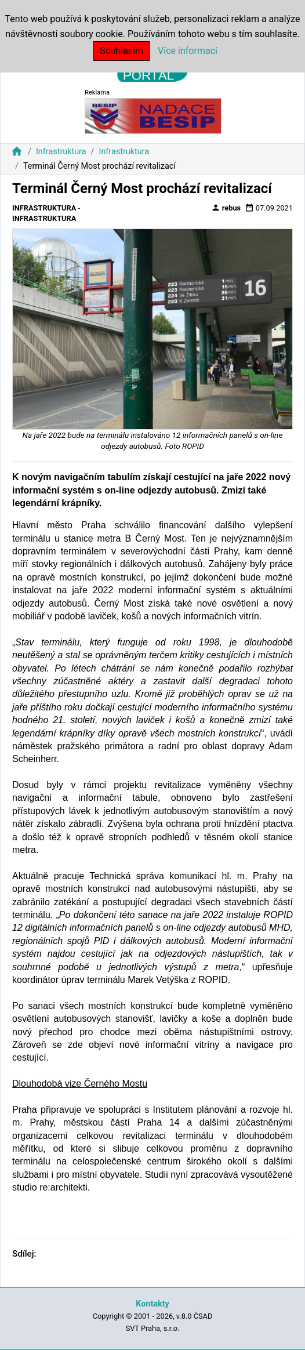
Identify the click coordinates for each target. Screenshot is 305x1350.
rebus (226, 207)
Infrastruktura (61, 152)
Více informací (187, 50)
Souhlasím (121, 50)
